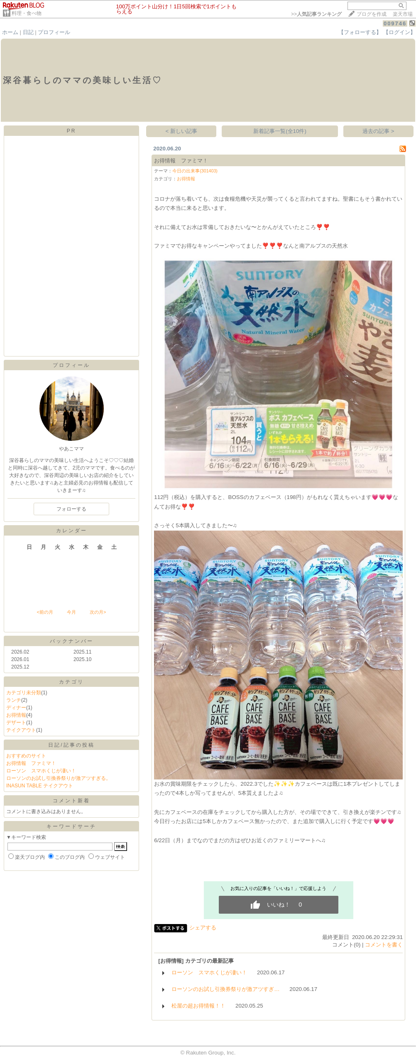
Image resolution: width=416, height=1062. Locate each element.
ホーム (10, 32)
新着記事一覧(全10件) (279, 131)
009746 (395, 23)
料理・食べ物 (27, 13)
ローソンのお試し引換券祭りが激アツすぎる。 (58, 778)
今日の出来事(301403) (195, 170)
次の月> (98, 612)
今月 (71, 612)
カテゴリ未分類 (23, 693)
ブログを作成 (372, 14)
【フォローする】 (360, 32)
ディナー (16, 707)
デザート (16, 722)
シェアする (202, 927)
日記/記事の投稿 (71, 745)
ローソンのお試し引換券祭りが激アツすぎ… (225, 989)
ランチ (13, 700)
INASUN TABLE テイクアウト (39, 786)
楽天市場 (403, 14)
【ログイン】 (399, 32)
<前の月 (45, 612)
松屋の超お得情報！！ (198, 1006)
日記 (28, 32)
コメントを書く (384, 945)
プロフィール (54, 32)
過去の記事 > (378, 131)
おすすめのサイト (26, 756)
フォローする (71, 509)
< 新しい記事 (182, 131)
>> (316, 14)
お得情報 (16, 715)
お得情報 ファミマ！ (31, 763)
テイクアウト (21, 730)
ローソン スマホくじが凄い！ (41, 771)
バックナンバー (71, 641)
